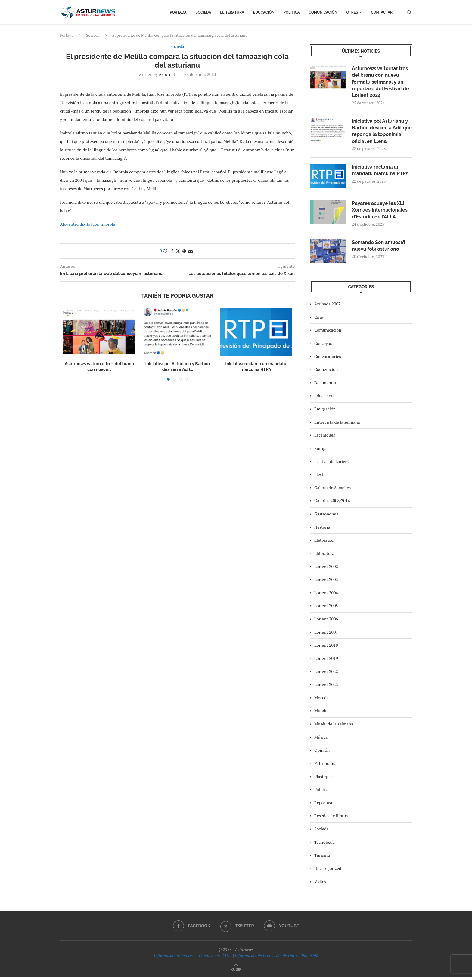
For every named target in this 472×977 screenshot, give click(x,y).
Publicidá (309, 955)
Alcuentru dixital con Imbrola (87, 224)
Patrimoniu (325, 763)
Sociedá (203, 12)
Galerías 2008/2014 (332, 500)
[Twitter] (237, 925)
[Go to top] (236, 969)
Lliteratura (232, 12)
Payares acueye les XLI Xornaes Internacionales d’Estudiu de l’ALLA (380, 210)
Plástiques (324, 776)
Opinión (322, 750)
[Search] (409, 12)
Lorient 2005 (326, 605)
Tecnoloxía (324, 842)
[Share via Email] (190, 251)
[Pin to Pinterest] (184, 251)
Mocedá (321, 697)
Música (321, 737)
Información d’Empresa (175, 955)
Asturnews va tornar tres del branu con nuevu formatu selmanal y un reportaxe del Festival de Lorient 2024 (380, 82)
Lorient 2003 (326, 579)
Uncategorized (327, 868)
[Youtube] (281, 925)
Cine (318, 317)
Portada (178, 12)
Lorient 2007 (326, 632)
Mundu (321, 710)
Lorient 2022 (326, 671)
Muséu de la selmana (333, 724)
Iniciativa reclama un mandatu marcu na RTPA (380, 170)
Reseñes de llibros (331, 815)
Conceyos (323, 343)
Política (292, 12)
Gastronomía (326, 514)
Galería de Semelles (332, 487)
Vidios (320, 881)
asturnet (167, 74)
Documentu (325, 382)
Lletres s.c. (324, 540)
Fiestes (320, 474)
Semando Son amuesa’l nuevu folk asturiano (378, 246)
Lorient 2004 (326, 592)
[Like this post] (165, 251)
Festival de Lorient (331, 461)
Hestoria (322, 527)
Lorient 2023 (326, 684)
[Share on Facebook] (172, 251)
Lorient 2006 (326, 619)
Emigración (325, 409)
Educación (264, 12)
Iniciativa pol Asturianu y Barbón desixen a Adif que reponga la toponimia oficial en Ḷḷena (382, 131)
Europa (321, 448)
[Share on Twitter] (178, 251)
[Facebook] (191, 925)
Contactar (382, 12)
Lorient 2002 (326, 566)
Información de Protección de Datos (266, 955)
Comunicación (323, 12)
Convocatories (327, 356)
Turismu (322, 855)
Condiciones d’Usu (215, 955)
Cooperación (326, 369)
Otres (352, 12)
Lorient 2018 (326, 645)
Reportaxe (323, 802)
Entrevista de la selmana (337, 422)
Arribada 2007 (327, 304)
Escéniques (324, 435)
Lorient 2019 (326, 658)
